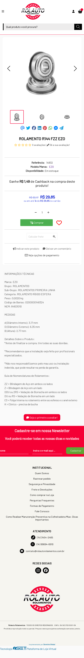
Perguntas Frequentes (42, 500)
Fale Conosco (42, 511)
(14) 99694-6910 (42, 544)
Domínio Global (49, 644)
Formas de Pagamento (42, 505)
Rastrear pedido (42, 478)
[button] (8, 68)
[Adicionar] (48, 212)
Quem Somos (42, 473)
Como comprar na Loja (42, 495)
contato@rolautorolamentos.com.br (42, 551)
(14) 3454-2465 (42, 537)
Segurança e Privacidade (42, 484)
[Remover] (36, 212)
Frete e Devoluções (42, 489)
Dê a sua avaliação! (58, 144)
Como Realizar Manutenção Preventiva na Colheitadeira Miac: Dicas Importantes (42, 518)
